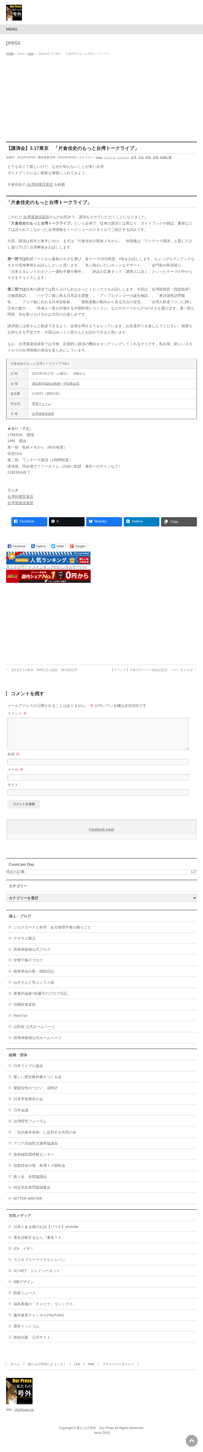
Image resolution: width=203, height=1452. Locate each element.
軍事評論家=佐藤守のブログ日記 (40, 1000)
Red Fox (20, 1022)
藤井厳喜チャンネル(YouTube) (38, 1321)
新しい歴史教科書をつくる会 (37, 1083)
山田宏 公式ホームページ (34, 1033)
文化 (141, 157)
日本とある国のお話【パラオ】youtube (46, 1233)
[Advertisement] (101, 97)
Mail (91, 1370)
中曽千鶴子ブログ (28, 966)
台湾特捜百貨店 (40, 184)
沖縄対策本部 (24, 1011)
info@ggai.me (24, 1416)
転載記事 (166, 157)
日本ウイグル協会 (28, 1072)
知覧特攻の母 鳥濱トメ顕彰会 (39, 1172)
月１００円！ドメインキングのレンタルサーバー (46, 567)
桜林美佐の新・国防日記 (33, 977)
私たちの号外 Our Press (95, 1434)
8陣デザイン (23, 1288)
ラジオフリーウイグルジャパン (39, 1266)
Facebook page (101, 836)
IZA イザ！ (23, 1255)
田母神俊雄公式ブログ (31, 956)
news (99, 157)
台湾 (133, 157)
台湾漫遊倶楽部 (35, 217)
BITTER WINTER (27, 1205)
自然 (156, 157)
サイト (13, 791)
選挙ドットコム (26, 1332)
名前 (13, 760)
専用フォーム (41, 404)
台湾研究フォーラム (30, 1127)
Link (77, 1370)
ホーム (15, 1370)
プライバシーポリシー (118, 1370)
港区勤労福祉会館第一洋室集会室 (56, 383)
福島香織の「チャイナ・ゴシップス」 (44, 1310)
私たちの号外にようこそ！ (47, 1370)
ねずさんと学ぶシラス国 (33, 989)
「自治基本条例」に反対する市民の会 (44, 1138)
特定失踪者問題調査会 (31, 1194)
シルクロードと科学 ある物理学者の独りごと (52, 933)
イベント (110, 157)
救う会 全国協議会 (30, 1183)
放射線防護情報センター (33, 1161)
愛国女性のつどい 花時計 (35, 1094)
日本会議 (20, 1116)
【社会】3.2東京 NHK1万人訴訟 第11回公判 (41, 670)
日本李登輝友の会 (28, 1105)
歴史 (148, 157)
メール (15, 776)
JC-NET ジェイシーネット (36, 1277)
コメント (17, 713)
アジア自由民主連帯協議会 (35, 1150)
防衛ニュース (24, 1299)
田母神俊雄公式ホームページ (37, 1044)
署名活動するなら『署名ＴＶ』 (39, 1244)
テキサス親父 (24, 944)
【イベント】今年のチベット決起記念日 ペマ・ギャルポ (153, 670)
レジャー (123, 157)
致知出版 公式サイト (31, 1343)
